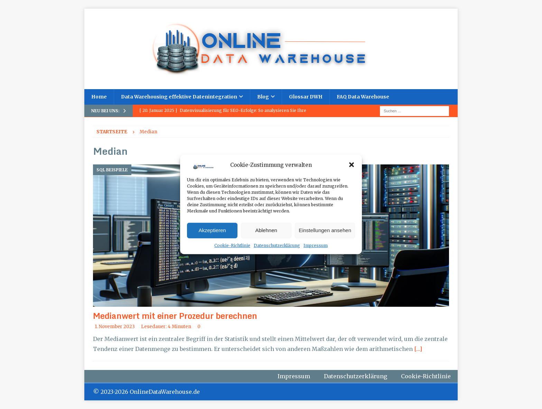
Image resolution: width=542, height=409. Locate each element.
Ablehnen (266, 230)
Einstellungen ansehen (325, 230)
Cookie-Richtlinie (232, 245)
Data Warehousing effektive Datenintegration (179, 97)
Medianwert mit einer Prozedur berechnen (175, 315)
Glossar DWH (306, 97)
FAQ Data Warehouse (363, 97)
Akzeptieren (212, 230)
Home (99, 97)
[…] (418, 348)
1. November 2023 (115, 327)
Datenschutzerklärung (277, 245)
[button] (351, 164)
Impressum (315, 245)
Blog (263, 97)
